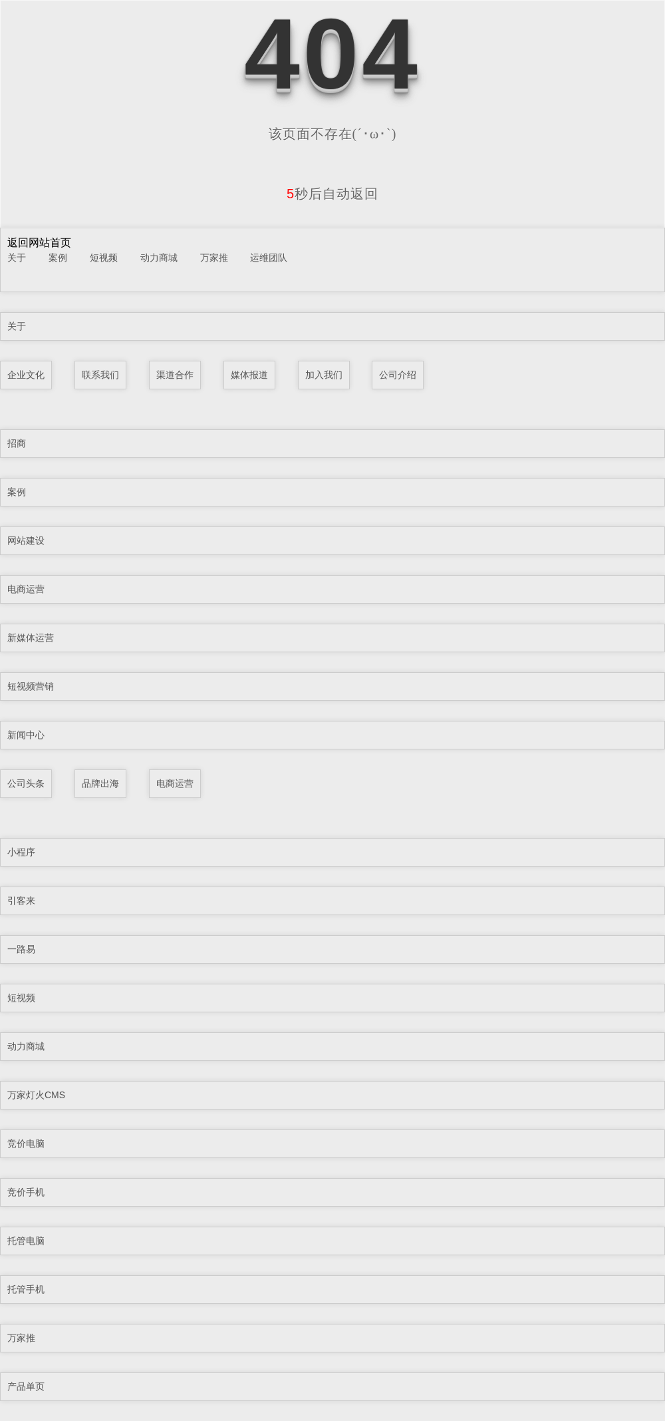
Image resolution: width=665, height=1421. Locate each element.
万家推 (214, 257)
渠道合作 (175, 374)
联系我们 (100, 374)
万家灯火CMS (36, 1095)
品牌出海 (100, 783)
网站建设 (26, 540)
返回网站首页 (39, 242)
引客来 (21, 900)
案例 (58, 257)
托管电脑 (26, 1240)
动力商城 (159, 257)
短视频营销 (30, 686)
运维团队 (268, 257)
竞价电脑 (26, 1143)
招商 (16, 443)
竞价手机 (26, 1192)
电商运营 (26, 589)
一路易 (21, 949)
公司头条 (26, 783)
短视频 (104, 257)
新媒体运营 (30, 637)
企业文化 (26, 374)
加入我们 (323, 374)
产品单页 (26, 1386)
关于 (16, 257)
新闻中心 (26, 734)
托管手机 (26, 1289)
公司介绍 (397, 374)
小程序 (21, 852)
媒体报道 (249, 374)
